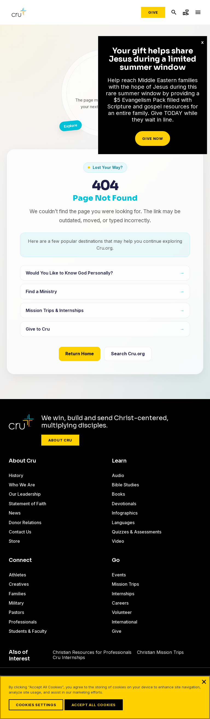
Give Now (152, 138)
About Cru (60, 440)
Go (116, 560)
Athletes (17, 574)
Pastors (16, 612)
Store (14, 541)
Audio (118, 475)
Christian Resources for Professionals (92, 652)
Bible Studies (125, 484)
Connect (20, 560)
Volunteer (122, 612)
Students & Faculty (28, 631)
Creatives (19, 584)
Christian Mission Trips (160, 652)
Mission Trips (125, 584)
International (124, 622)
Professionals (23, 622)
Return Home (79, 353)
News (15, 513)
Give (153, 12)
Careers (120, 603)
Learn (119, 461)
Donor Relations (25, 522)
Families (17, 593)
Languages (123, 522)
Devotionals (124, 503)
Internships (123, 593)
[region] (105, 697)
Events (119, 574)
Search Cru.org (128, 353)
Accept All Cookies (94, 705)
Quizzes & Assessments (136, 532)
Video (118, 541)
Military (16, 603)
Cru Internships (69, 657)
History (16, 475)
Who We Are (22, 484)
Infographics (125, 513)
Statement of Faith (27, 503)
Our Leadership (25, 494)
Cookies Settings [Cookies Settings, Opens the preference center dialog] (36, 705)
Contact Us (20, 532)
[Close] (204, 682)
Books (118, 494)
